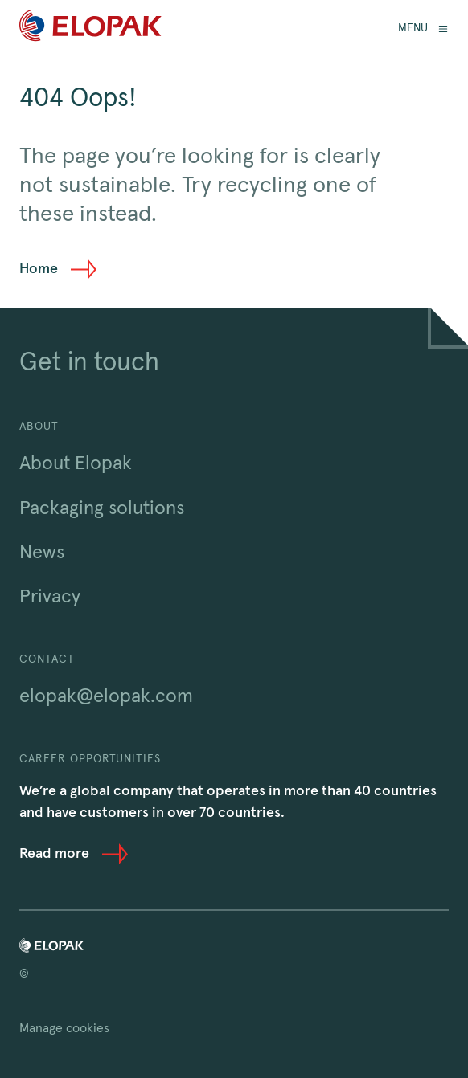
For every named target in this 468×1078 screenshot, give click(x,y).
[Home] (90, 28)
